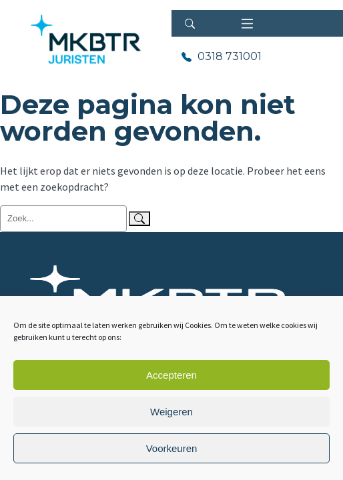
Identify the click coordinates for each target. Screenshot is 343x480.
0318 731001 (228, 56)
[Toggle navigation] (247, 23)
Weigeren (171, 411)
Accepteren (171, 375)
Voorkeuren (172, 448)
